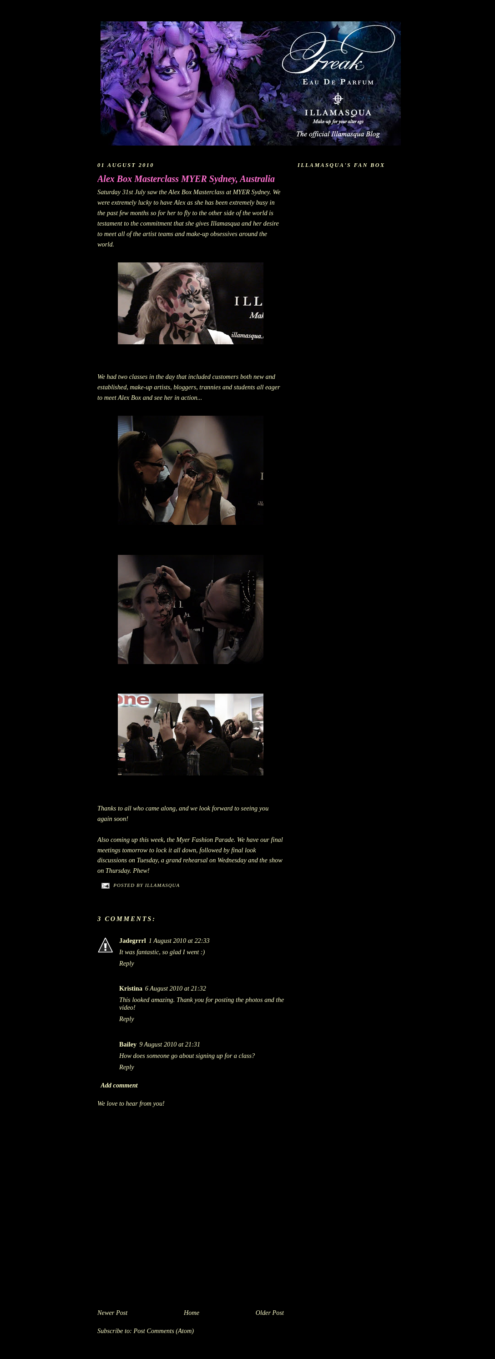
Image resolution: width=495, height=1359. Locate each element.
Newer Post (112, 1312)
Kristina (130, 988)
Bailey (127, 1044)
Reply (126, 963)
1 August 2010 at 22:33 (179, 940)
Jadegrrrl (132, 940)
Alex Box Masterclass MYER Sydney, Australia (186, 179)
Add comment (119, 1085)
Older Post (270, 1312)
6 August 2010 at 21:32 (175, 988)
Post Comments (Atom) (163, 1330)
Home (191, 1312)
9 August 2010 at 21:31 (169, 1044)
